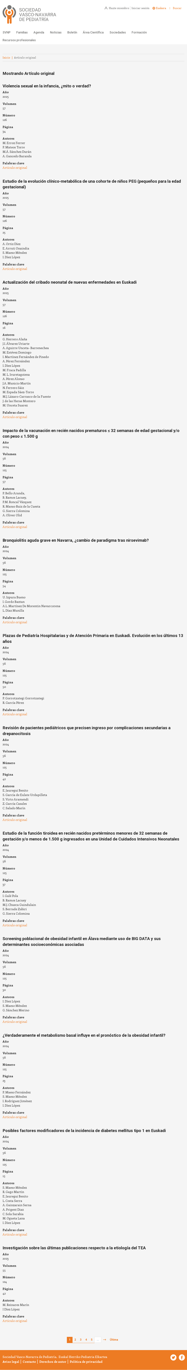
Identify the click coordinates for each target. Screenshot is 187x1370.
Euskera (161, 8)
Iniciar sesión (140, 8)
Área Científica (93, 32)
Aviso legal (11, 1362)
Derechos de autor (52, 1362)
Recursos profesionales (19, 40)
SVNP (6, 32)
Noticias (56, 32)
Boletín (72, 32)
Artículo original (15, 168)
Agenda (39, 32)
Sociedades (117, 32)
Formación (139, 32)
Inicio (6, 57)
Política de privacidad (86, 1362)
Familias (22, 32)
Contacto (29, 1362)
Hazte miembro (119, 8)
